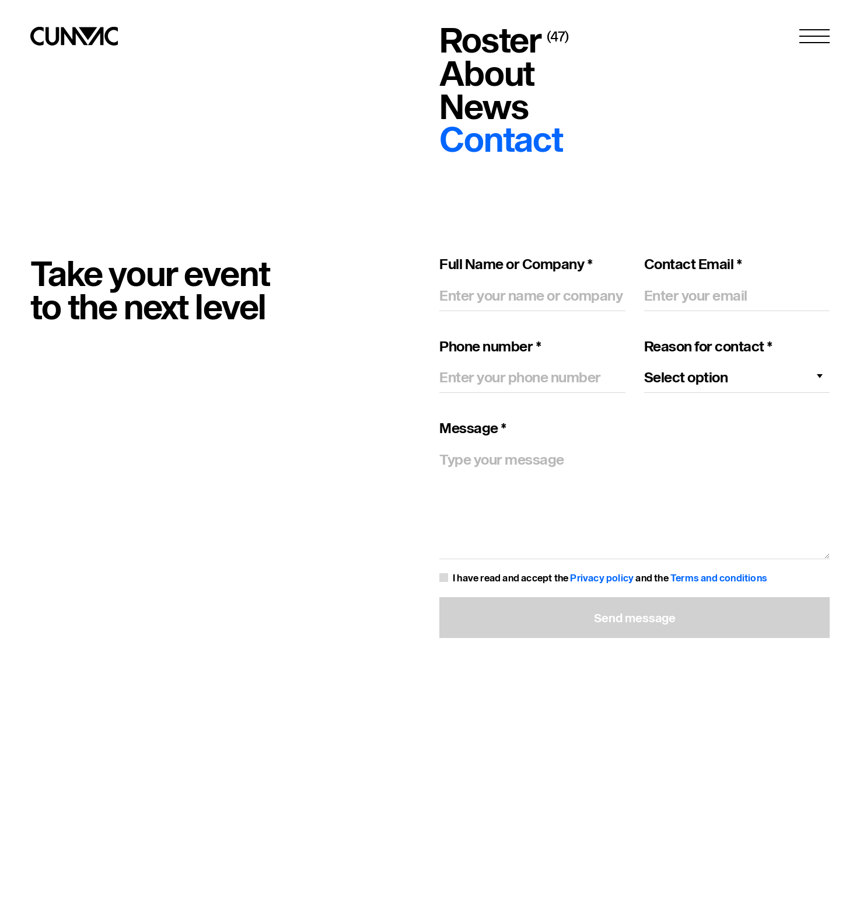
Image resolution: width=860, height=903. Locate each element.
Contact (501, 138)
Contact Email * (693, 264)
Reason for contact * (708, 346)
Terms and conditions (718, 577)
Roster (490, 39)
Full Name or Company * (515, 264)
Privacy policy (602, 577)
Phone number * (490, 346)
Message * (472, 428)
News (483, 106)
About (486, 73)
